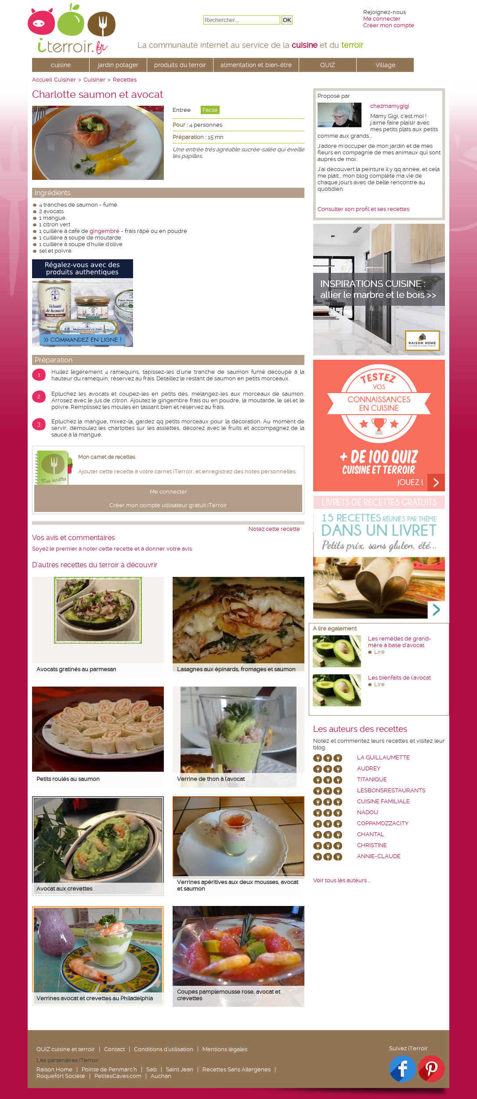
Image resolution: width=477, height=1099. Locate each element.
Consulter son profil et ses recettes (363, 209)
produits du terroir (180, 64)
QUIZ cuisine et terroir (65, 1049)
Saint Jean (179, 1069)
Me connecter (382, 18)
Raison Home (54, 1069)
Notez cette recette (274, 529)
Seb (151, 1069)
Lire (379, 651)
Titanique (372, 779)
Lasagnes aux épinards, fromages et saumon (236, 669)
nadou (367, 812)
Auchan (161, 1076)
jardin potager (118, 64)
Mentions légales (224, 1049)
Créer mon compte (388, 25)
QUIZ (327, 64)
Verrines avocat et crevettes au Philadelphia (94, 998)
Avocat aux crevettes (64, 888)
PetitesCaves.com (117, 1076)
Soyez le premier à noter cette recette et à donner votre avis (112, 548)
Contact (114, 1049)
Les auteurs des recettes (360, 729)
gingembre (104, 231)
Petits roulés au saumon (68, 779)
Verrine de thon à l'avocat (211, 779)
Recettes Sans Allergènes (236, 1069)
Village (385, 64)
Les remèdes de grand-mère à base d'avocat (399, 641)
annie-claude (379, 856)
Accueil (42, 79)
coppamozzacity (382, 823)
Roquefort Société (60, 1076)
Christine (372, 845)
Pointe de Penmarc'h (109, 1069)
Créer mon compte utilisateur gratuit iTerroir (168, 505)
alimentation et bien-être (256, 64)
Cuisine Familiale (383, 801)
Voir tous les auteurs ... (342, 880)
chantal (370, 834)
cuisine (61, 64)
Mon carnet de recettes (106, 457)
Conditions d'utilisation (163, 1049)
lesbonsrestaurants (391, 790)
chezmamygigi (389, 106)
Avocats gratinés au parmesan (76, 669)
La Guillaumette (383, 757)
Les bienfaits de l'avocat (399, 677)
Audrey (368, 768)
